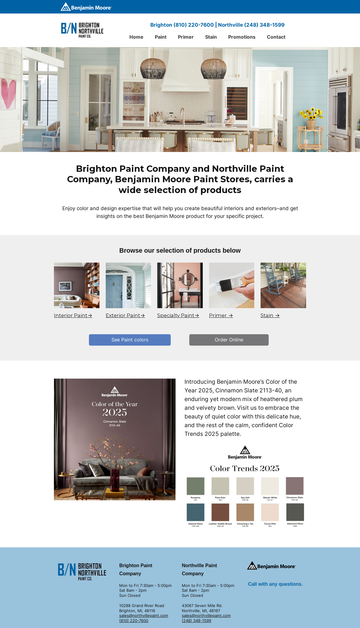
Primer (186, 37)
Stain (211, 37)
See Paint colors (129, 340)
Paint (161, 37)
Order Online (229, 340)
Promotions (241, 37)
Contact (276, 37)
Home (136, 37)
